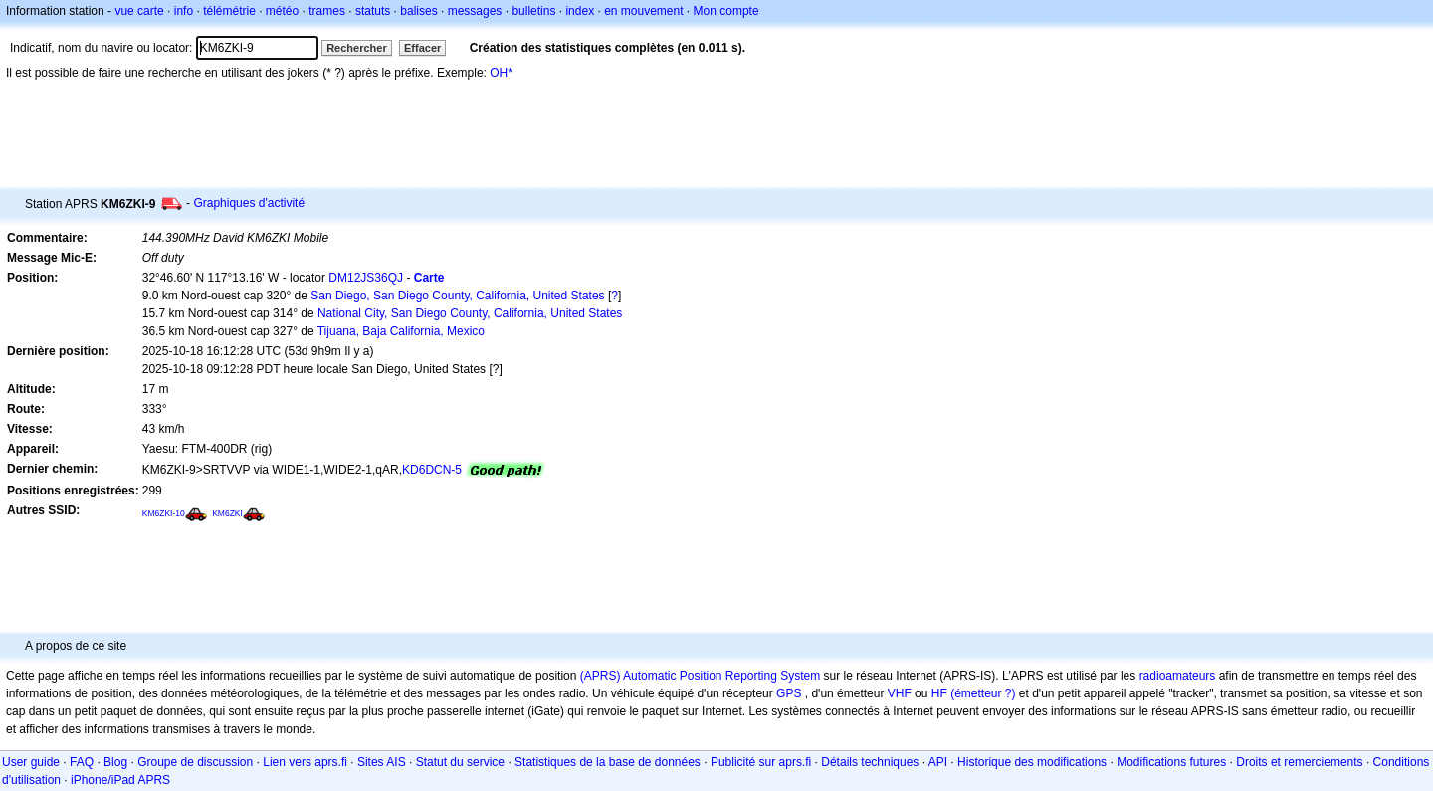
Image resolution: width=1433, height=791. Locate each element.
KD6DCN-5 (432, 470)
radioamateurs (1177, 676)
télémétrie (229, 11)
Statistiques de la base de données (607, 762)
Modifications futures (1171, 762)
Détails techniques (870, 762)
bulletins (533, 11)
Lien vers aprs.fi (305, 762)
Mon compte (726, 11)
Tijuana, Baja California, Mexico (401, 331)
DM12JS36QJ (365, 278)
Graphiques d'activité (249, 203)
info (183, 11)
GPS (788, 693)
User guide (31, 762)
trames (326, 11)
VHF (900, 693)
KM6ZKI (227, 513)
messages (475, 11)
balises (418, 11)
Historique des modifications (1032, 762)
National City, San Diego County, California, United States (469, 313)
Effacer (422, 48)
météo (282, 11)
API (937, 762)
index (579, 11)
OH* (501, 73)
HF (939, 693)
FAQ (82, 762)
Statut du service (460, 762)
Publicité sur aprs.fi (761, 762)
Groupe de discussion (195, 762)
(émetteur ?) (982, 693)
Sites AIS (381, 762)
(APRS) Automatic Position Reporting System (700, 676)
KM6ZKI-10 (163, 513)
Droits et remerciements (1299, 762)
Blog (115, 762)
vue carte (138, 11)
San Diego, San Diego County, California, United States (457, 295)
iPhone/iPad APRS (120, 780)
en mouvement (643, 11)
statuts (372, 11)
